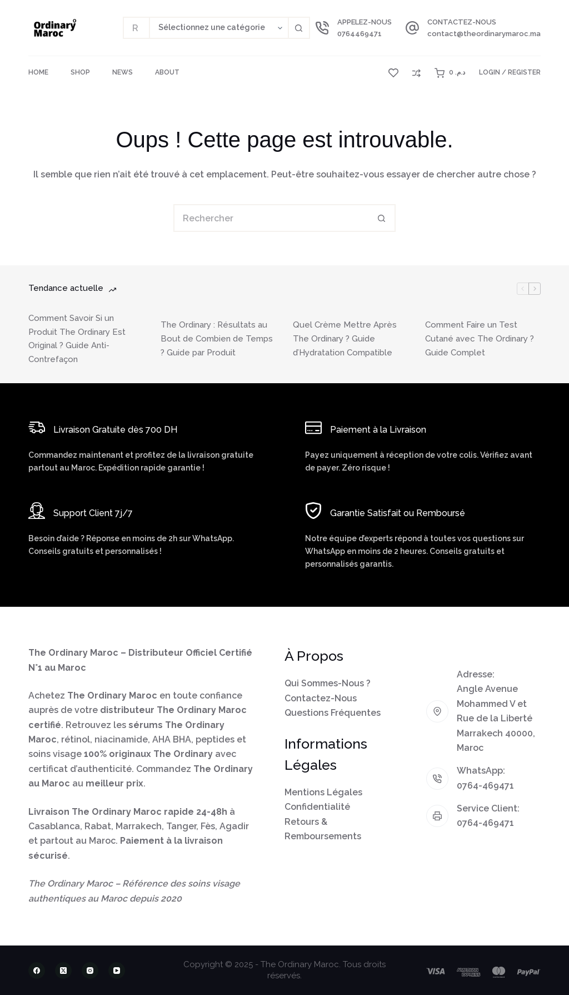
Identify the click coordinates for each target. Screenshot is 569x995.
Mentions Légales (323, 792)
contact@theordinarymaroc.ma (484, 33)
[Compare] (416, 73)
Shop (80, 72)
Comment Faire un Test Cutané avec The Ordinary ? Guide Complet (479, 339)
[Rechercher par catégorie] (218, 28)
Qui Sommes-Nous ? (327, 683)
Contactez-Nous (320, 698)
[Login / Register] (510, 72)
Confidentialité (317, 806)
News (122, 72)
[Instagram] (90, 970)
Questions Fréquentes (332, 712)
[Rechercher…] (136, 28)
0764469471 (359, 33)
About (167, 72)
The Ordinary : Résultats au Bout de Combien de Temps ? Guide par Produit (217, 339)
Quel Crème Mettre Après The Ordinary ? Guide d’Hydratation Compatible (345, 339)
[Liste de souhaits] (393, 73)
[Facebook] (36, 970)
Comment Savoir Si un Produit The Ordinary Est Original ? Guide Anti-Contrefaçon (77, 338)
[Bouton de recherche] (299, 28)
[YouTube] (116, 970)
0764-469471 (485, 785)
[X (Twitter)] (63, 970)
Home (38, 72)
